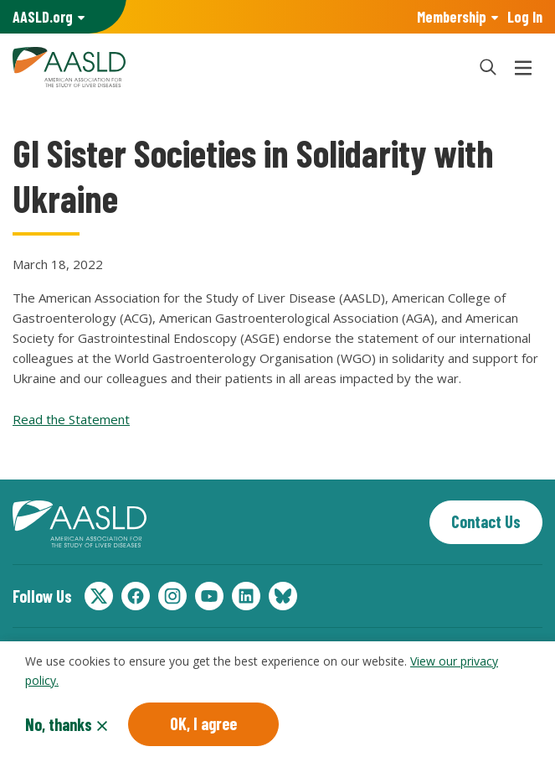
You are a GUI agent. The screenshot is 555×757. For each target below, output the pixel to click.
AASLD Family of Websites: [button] (43, 17)
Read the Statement (71, 419)
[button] (488, 67)
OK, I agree (203, 723)
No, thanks (58, 724)
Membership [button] (451, 17)
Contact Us (486, 521)
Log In (524, 17)
